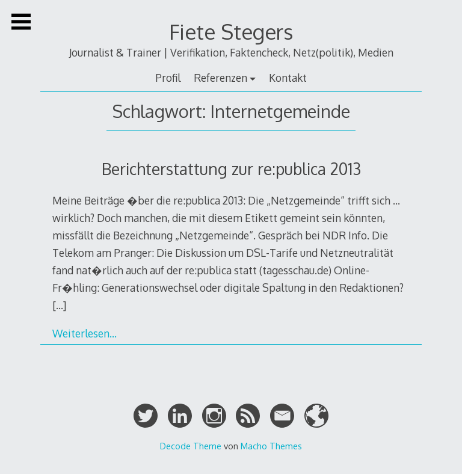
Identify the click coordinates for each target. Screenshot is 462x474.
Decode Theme (190, 445)
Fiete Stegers (231, 32)
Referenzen (220, 77)
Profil (167, 77)
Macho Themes (271, 445)
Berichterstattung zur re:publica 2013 (231, 169)
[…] (59, 305)
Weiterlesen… (84, 333)
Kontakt (288, 77)
